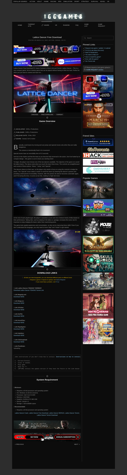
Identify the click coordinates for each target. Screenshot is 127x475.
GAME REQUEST (101, 25)
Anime (46, 1)
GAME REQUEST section (94, 70)
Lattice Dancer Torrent (72, 413)
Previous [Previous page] (19, 444)
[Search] (98, 38)
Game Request (60, 279)
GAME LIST (86, 25)
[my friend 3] (98, 155)
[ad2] (97, 306)
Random (66, 25)
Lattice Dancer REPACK (56, 413)
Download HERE (19, 297)
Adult (39, 1)
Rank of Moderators (91, 52)
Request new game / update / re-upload (97, 48)
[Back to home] (63, 12)
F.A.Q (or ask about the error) (94, 50)
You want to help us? (91, 54)
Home (20, 25)
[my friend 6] (98, 162)
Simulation (67, 1)
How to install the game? (93, 57)
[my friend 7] (98, 170)
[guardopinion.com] (98, 142)
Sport (76, 1)
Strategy (85, 1)
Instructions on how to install (68, 357)
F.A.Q (57, 282)
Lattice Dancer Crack (21, 413)
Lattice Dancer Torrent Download (47, 415)
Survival (94, 1)
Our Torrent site (90, 61)
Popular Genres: (21, 1)
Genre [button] (46, 25)
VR (108, 1)
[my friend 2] (98, 149)
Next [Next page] (77, 444)
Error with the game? (91, 59)
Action (32, 1)
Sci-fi (63, 40)
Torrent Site (31, 25)
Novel (102, 1)
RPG (59, 1)
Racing (53, 1)
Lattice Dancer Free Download (38, 413)
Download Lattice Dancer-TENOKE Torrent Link (29, 290)
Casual (57, 40)
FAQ (77, 25)
